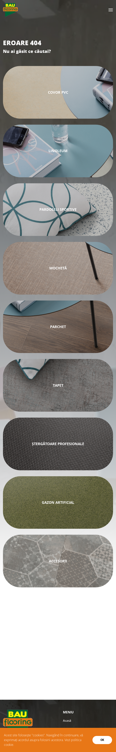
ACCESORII (58, 561)
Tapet (58, 385)
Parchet (58, 326)
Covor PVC (58, 92)
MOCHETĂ (58, 268)
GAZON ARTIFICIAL (58, 502)
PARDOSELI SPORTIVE (58, 209)
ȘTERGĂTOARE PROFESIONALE (58, 443)
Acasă (67, 720)
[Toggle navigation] (110, 9)
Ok (102, 740)
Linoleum (58, 150)
